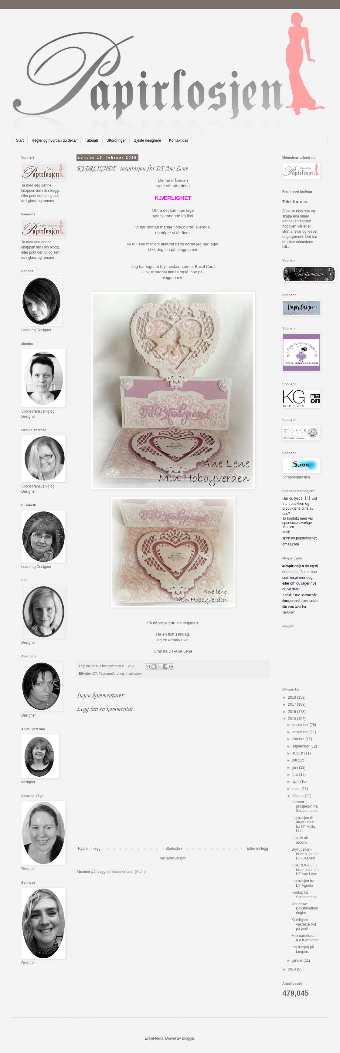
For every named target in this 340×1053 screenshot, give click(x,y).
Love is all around (299, 840)
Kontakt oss (178, 140)
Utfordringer (116, 140)
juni (295, 767)
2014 (292, 969)
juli (295, 760)
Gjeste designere (147, 140)
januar (298, 960)
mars (296, 789)
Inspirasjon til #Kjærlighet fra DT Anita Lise (303, 824)
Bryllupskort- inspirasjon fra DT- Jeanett (305, 853)
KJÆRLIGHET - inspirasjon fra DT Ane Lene (305, 869)
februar (298, 796)
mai (295, 774)
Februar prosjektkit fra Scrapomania (304, 806)
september (301, 746)
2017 (292, 704)
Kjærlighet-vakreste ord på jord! (303, 924)
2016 (292, 712)
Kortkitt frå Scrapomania (304, 894)
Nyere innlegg (89, 848)
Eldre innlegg (257, 848)
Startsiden (173, 848)
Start (20, 140)
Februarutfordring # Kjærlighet (304, 937)
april (296, 781)
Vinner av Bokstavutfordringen (304, 908)
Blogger (188, 1038)
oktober (298, 739)
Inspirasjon (133, 673)
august (298, 753)
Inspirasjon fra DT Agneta (302, 883)
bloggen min (187, 249)
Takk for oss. (295, 201)
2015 (292, 719)
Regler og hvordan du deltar (54, 140)
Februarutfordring (111, 673)
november (301, 732)
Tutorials (92, 140)
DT (95, 673)
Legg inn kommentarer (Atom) (121, 871)
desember (301, 725)
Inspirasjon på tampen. (302, 949)
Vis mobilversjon (173, 858)
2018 (292, 697)
